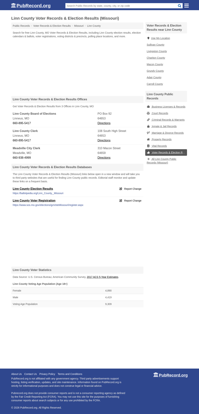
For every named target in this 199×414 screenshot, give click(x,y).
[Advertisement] (77, 66)
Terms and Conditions (70, 374)
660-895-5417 (22, 123)
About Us (16, 374)
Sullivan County (155, 44)
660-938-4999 (22, 157)
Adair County (154, 77)
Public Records (21, 25)
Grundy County (155, 70)
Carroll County (155, 84)
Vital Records (157, 145)
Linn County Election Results (33, 188)
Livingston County (157, 51)
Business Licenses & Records (166, 106)
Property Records (159, 139)
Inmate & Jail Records (162, 126)
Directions (104, 123)
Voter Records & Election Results (167, 152)
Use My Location (158, 38)
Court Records (157, 113)
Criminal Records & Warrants (166, 119)
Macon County (155, 64)
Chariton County (156, 57)
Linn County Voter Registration (34, 200)
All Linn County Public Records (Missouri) (161, 161)
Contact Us (30, 374)
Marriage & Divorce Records (165, 132)
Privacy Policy (47, 374)
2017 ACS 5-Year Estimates (102, 277)
